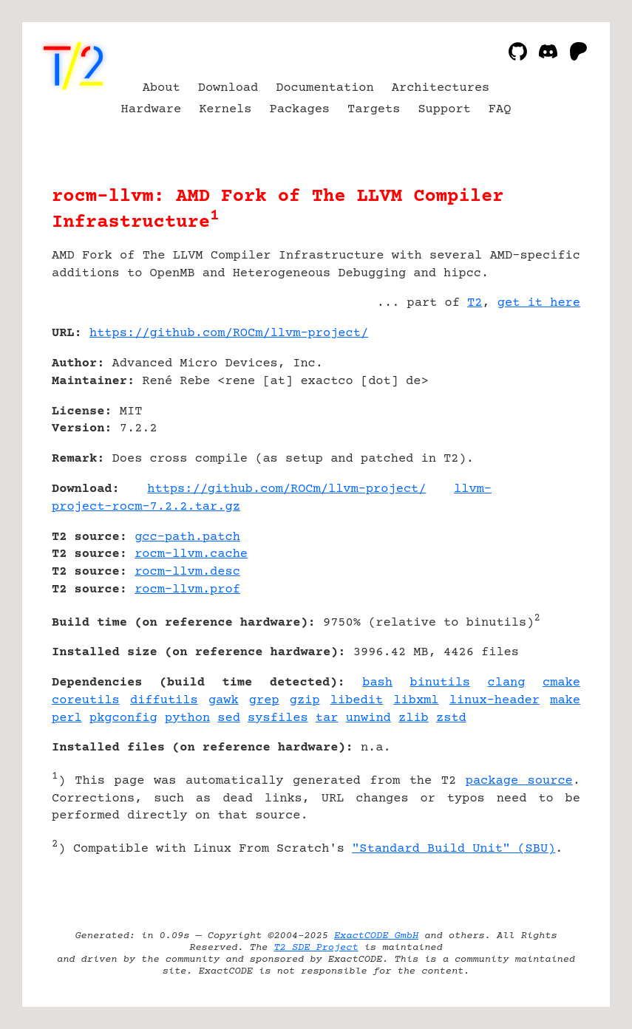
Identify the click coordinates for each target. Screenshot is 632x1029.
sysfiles (278, 718)
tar (327, 718)
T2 (474, 303)
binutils (440, 683)
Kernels (225, 110)
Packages (300, 110)
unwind (368, 718)
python (187, 718)
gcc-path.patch (187, 537)
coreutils (86, 701)
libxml (415, 701)
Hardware (151, 110)
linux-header (494, 701)
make (565, 701)
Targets (373, 110)
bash (377, 683)
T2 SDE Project (315, 948)
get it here (538, 303)
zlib (413, 718)
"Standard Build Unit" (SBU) (453, 849)
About (161, 88)
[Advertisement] (536, 421)
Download (228, 88)
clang (507, 683)
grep (264, 701)
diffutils (164, 701)
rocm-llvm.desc (187, 572)
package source (519, 781)
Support (444, 110)
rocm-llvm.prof (187, 590)
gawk (223, 701)
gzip (305, 701)
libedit (356, 701)
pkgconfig (123, 718)
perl (67, 718)
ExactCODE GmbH (376, 936)
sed (228, 718)
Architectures (441, 88)
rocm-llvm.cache (191, 554)
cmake (561, 683)
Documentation (325, 88)
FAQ (500, 110)
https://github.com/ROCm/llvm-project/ (228, 334)
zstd (451, 718)
